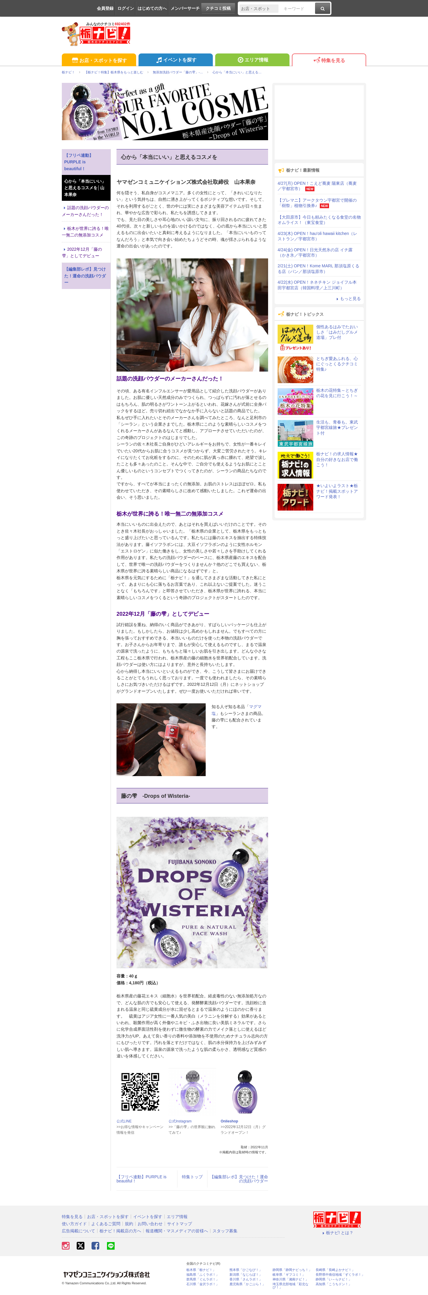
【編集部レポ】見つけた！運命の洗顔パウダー (239, 1178)
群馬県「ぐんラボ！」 (202, 1279)
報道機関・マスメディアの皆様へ (177, 1230)
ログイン (125, 8)
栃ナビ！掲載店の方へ (120, 1230)
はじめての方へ (152, 8)
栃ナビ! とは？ (337, 1232)
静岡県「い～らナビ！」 (334, 1279)
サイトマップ (179, 1223)
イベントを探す (175, 60)
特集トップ (192, 1176)
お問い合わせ (150, 1223)
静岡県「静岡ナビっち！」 (292, 1270)
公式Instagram (180, 1121)
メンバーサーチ (185, 8)
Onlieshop (229, 1121)
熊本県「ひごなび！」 (245, 1270)
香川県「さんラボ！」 (245, 1279)
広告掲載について (78, 1230)
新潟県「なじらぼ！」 (245, 1274)
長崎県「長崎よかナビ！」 (335, 1270)
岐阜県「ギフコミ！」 (289, 1274)
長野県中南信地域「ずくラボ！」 (340, 1274)
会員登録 (105, 8)
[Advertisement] (319, 122)
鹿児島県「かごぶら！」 (247, 1284)
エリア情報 (252, 60)
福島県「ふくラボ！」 (202, 1274)
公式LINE (124, 1121)
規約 (129, 1223)
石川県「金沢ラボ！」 (202, 1284)
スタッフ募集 (225, 1230)
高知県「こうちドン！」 (334, 1284)
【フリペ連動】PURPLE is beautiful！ (141, 1178)
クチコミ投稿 (218, 8)
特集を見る (329, 61)
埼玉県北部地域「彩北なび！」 (291, 1286)
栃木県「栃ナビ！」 (201, 1270)
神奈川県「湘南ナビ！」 (291, 1279)
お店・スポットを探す (99, 61)
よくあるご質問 (105, 1223)
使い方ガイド (74, 1223)
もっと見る (348, 298)
